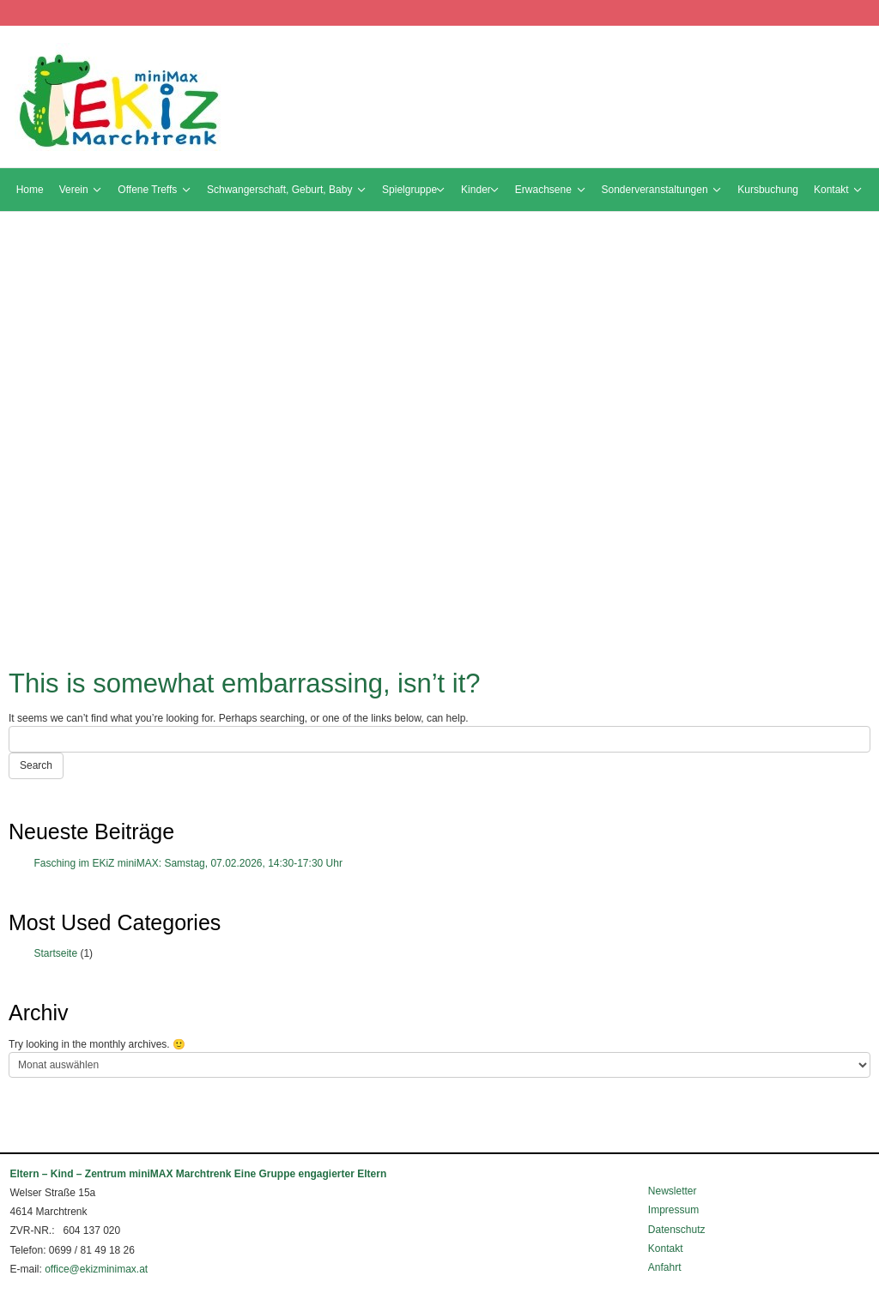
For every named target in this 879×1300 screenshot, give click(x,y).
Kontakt (834, 190)
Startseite (55, 953)
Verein (76, 190)
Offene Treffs (150, 190)
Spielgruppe (409, 190)
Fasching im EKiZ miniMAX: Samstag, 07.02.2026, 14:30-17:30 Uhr (188, 863)
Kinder (476, 190)
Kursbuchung (767, 190)
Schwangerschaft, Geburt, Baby (282, 190)
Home (30, 190)
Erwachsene (546, 190)
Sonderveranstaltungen (658, 190)
